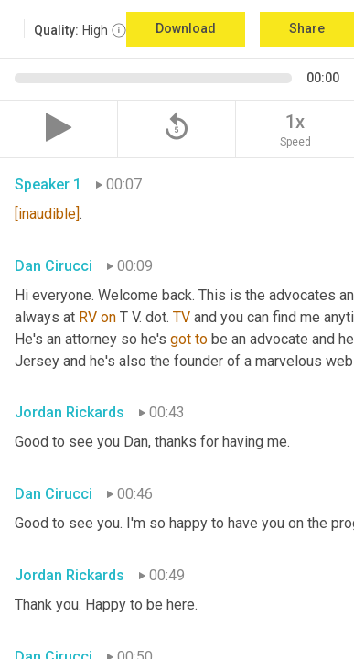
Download (186, 28)
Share (307, 28)
